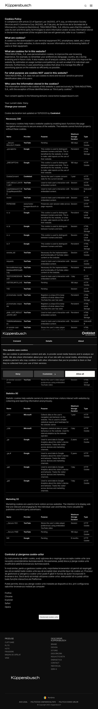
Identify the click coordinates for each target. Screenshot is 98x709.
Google (26, 149)
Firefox (8, 593)
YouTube (27, 143)
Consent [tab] (17, 341)
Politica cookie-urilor (68, 702)
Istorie (54, 650)
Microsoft (28, 415)
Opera (8, 607)
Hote (7, 649)
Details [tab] (49, 341)
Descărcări (56, 653)
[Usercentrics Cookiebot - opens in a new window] (84, 334)
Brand (54, 644)
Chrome (8, 596)
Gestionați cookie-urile (49, 617)
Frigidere (9, 652)
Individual (56, 666)
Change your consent (15, 106)
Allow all (80, 374)
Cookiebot (55, 113)
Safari (7, 603)
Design (54, 647)
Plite (7, 645)
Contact (55, 663)
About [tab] (81, 341)
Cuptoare (9, 642)
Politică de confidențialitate (43, 702)
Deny (18, 374)
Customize (49, 374)
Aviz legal (23, 702)
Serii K (54, 669)
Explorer (9, 600)
